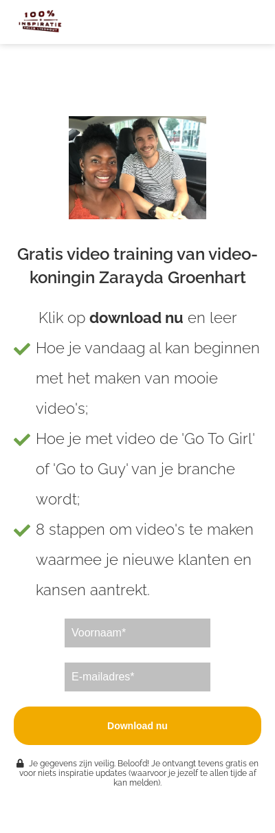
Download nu (137, 725)
